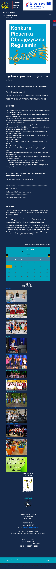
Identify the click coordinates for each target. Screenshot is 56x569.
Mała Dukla (9, 319)
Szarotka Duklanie (11, 379)
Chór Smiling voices (12, 423)
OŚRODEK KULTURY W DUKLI (16, 5)
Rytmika (8, 289)
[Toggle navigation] (50, 15)
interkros (17, 560)
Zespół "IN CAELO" (11, 407)
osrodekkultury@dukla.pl (30, 527)
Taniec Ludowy (10, 303)
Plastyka (8, 438)
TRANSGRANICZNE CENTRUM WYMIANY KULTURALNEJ (10, 15)
